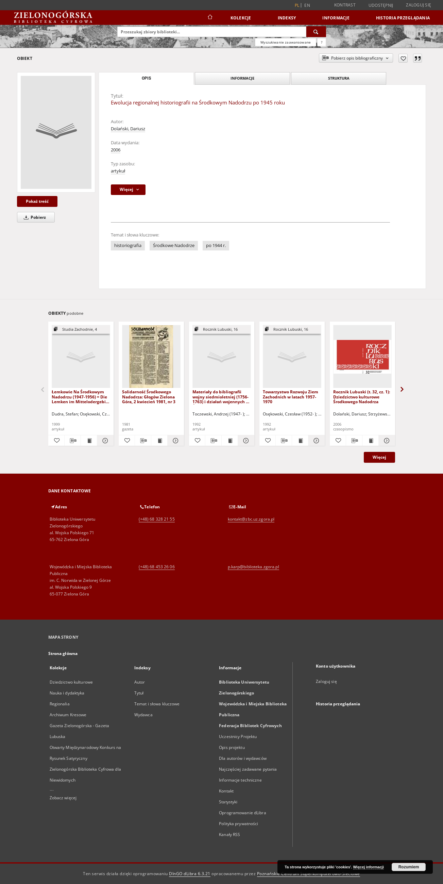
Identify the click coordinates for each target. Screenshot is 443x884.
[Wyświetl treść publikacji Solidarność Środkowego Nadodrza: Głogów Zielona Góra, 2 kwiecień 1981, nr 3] (159, 440)
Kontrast (345, 5)
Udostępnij (381, 5)
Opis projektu (232, 747)
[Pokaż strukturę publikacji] (81, 329)
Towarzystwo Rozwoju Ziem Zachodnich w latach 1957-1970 (290, 396)
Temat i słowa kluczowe (157, 704)
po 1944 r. (216, 245)
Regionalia (60, 704)
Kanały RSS (229, 834)
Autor (139, 682)
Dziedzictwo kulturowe (71, 682)
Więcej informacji (368, 867)
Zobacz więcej (63, 798)
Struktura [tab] (339, 78)
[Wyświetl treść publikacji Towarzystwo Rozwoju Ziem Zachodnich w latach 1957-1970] (300, 440)
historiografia (127, 245)
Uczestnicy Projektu (238, 736)
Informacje (336, 18)
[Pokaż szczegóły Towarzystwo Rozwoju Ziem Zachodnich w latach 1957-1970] (315, 440)
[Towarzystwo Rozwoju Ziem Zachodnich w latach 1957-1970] (292, 356)
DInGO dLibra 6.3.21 (189, 874)
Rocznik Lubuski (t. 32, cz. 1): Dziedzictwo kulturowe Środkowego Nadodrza (361, 396)
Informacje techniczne (240, 780)
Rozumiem (408, 867)
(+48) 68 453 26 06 (157, 567)
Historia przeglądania (403, 18)
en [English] (307, 5)
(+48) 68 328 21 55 (157, 519)
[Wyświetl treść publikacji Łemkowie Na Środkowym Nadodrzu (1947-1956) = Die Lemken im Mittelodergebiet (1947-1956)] (89, 440)
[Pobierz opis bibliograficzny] (73, 440)
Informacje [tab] (242, 78)
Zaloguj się (418, 5)
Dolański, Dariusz (128, 129)
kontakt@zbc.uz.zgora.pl (251, 519)
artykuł (118, 171)
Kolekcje (241, 18)
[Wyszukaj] (316, 31)
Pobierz (33, 217)
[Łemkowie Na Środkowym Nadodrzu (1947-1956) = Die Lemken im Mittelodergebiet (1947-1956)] (81, 356)
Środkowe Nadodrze (173, 245)
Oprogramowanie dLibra (242, 813)
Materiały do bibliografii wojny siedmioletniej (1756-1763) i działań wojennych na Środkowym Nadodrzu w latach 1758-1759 (221, 396)
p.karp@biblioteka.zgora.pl (253, 567)
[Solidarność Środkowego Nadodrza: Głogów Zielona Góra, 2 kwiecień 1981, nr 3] (151, 356)
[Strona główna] (209, 17)
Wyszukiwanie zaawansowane (285, 42)
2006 (115, 150)
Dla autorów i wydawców (243, 758)
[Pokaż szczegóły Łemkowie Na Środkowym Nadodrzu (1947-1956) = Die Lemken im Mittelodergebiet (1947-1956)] (104, 440)
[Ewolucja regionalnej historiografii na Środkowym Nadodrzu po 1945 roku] (56, 132)
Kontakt (226, 791)
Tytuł (139, 693)
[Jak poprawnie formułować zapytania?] (321, 42)
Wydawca (143, 715)
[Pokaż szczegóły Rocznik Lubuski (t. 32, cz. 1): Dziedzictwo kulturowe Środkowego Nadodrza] (386, 440)
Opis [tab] (146, 78)
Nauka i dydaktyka (67, 693)
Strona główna (63, 653)
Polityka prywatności (238, 823)
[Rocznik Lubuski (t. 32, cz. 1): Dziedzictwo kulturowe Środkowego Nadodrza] (362, 356)
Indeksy (287, 18)
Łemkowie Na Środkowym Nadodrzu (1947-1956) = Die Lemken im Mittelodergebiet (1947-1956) (81, 396)
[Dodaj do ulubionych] (403, 58)
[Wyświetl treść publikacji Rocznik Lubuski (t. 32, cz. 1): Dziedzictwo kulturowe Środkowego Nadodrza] (370, 440)
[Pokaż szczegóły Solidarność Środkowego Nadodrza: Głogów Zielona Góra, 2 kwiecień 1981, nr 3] (175, 440)
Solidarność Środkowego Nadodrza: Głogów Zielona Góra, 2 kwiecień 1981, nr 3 (148, 396)
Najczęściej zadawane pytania (248, 769)
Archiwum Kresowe (68, 715)
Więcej (379, 457)
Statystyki (228, 802)
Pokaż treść (37, 201)
